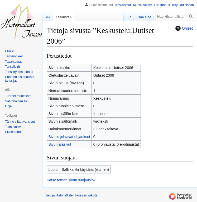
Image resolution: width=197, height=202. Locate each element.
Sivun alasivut (60, 144)
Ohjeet (183, 28)
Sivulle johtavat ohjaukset (69, 137)
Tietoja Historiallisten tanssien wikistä (71, 195)
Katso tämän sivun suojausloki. (72, 180)
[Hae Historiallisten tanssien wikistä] (175, 16)
